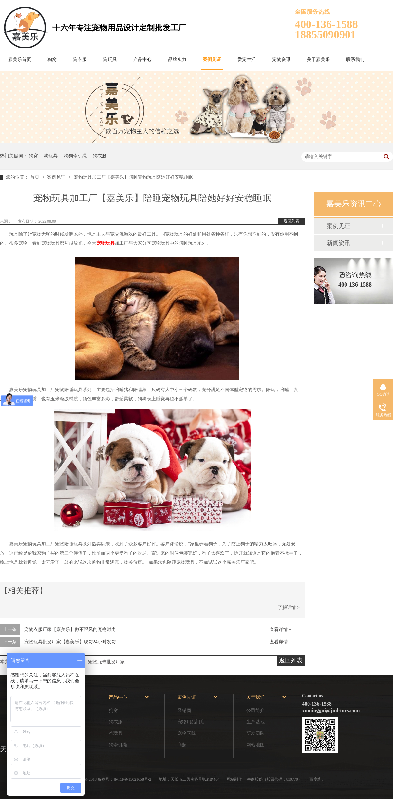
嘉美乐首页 (19, 59)
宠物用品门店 (191, 721)
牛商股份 (255, 779)
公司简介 (255, 710)
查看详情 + (280, 629)
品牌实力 (177, 59)
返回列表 (291, 221)
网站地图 (255, 744)
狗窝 (52, 59)
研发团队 (255, 733)
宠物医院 (187, 733)
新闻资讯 (338, 243)
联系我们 (355, 59)
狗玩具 (110, 59)
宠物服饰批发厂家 (106, 661)
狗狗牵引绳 (75, 155)
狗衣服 (80, 59)
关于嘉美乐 (318, 59)
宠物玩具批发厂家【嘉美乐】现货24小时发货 (70, 641)
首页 (35, 177)
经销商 (184, 710)
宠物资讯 (281, 59)
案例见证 (212, 59)
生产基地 (255, 721)
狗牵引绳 (118, 744)
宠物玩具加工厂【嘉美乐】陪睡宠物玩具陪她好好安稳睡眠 (133, 177)
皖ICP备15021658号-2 (133, 779)
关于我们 (255, 697)
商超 (182, 744)
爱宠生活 (246, 59)
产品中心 (142, 59)
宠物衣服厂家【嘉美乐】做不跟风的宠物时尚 (70, 629)
